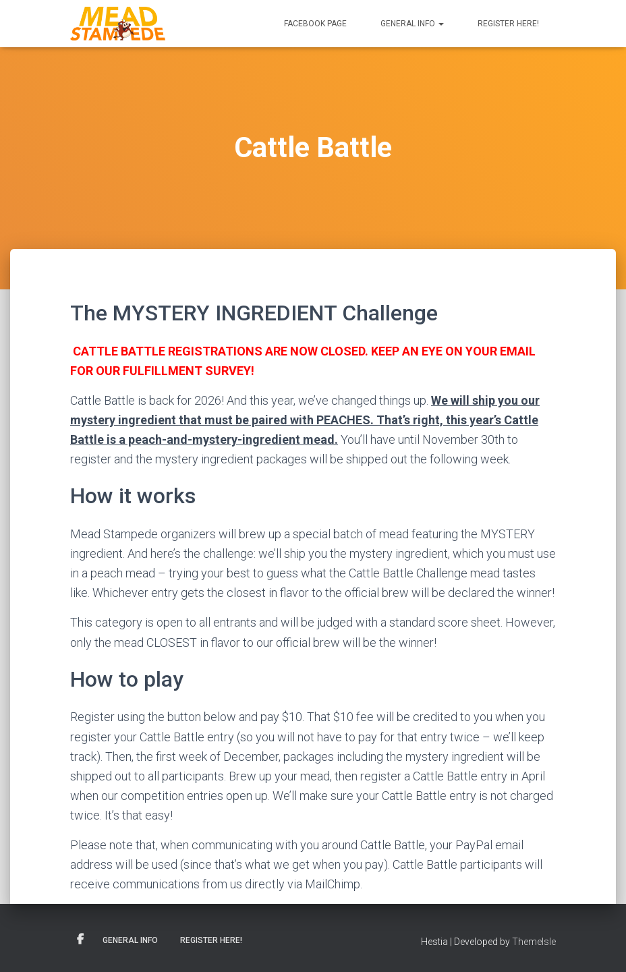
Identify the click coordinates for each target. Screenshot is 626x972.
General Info (412, 23)
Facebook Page (315, 23)
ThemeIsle (534, 941)
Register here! (508, 23)
